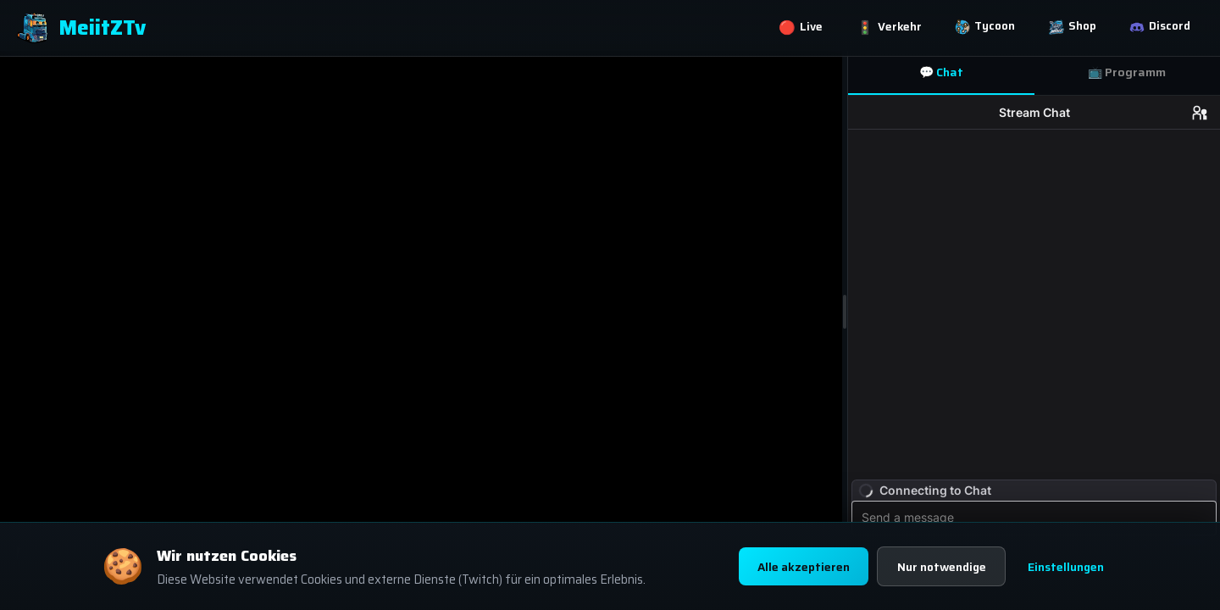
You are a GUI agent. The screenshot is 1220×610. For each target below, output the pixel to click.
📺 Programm (1127, 72)
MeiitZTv (81, 29)
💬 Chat (941, 72)
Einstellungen (1066, 566)
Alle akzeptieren (794, 566)
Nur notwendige (938, 566)
